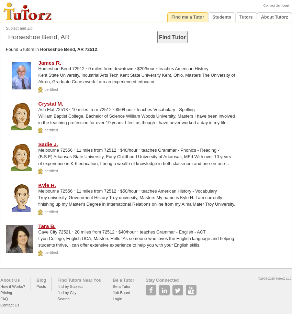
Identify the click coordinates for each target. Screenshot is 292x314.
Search (63, 299)
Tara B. (46, 226)
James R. (49, 63)
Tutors (246, 17)
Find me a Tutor (187, 17)
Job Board (121, 293)
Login (286, 5)
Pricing (6, 293)
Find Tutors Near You (79, 280)
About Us (10, 280)
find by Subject (69, 286)
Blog (41, 280)
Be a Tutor (123, 280)
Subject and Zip (19, 28)
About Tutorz (274, 17)
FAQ (4, 299)
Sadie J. (48, 144)
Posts (41, 286)
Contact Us (271, 5)
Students (221, 17)
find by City (66, 293)
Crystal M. (50, 104)
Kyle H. (47, 185)
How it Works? (12, 286)
